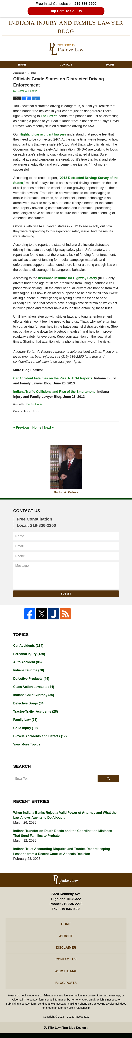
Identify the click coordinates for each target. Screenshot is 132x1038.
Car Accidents (34, 404)
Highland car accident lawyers (43, 135)
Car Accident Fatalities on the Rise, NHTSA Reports (53, 379)
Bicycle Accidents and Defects (40, 738)
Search (108, 780)
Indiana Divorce (29, 671)
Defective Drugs (29, 704)
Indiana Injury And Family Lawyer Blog (66, 49)
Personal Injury (29, 654)
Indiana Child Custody (34, 696)
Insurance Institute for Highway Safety (68, 278)
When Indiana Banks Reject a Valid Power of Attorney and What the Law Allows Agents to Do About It (63, 817)
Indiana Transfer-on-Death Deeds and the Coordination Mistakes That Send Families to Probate (64, 835)
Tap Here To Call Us (66, 11)
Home (22, 65)
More (110, 65)
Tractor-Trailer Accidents (36, 713)
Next (50, 428)
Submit (66, 594)
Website (66, 939)
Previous (21, 428)
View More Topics (27, 746)
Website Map (66, 975)
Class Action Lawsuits (34, 688)
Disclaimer (66, 951)
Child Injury (25, 730)
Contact (66, 65)
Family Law (25, 721)
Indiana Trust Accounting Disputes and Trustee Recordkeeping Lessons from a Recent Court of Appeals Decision (62, 854)
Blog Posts (66, 987)
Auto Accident (27, 663)
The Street (49, 116)
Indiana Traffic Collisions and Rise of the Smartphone (55, 392)
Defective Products (31, 679)
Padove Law (81, 1021)
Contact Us (66, 963)
